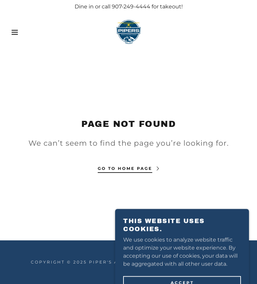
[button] (13, 32)
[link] (128, 32)
